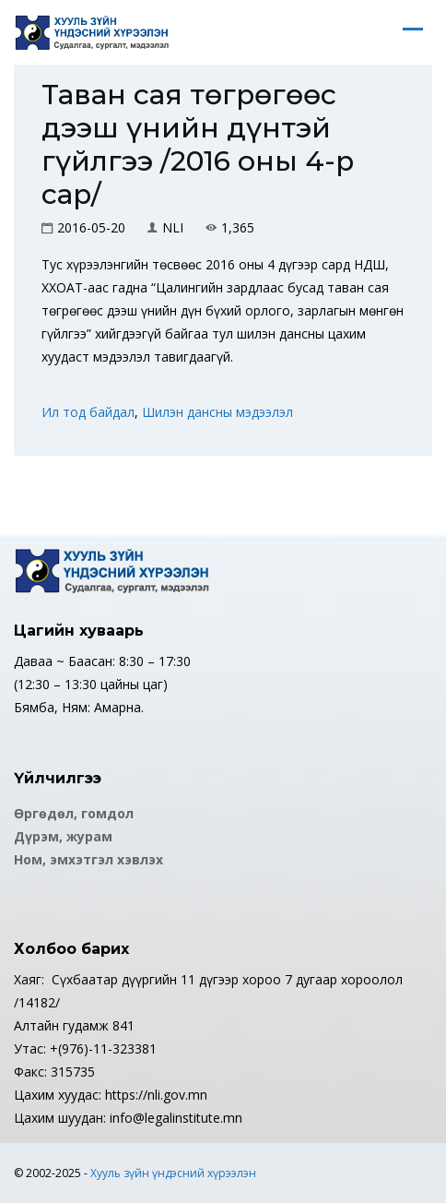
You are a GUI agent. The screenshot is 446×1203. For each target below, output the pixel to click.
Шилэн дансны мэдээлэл (217, 412)
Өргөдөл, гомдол (74, 813)
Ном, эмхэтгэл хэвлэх (88, 859)
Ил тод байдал (88, 412)
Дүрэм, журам (63, 836)
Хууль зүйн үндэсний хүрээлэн (173, 1173)
